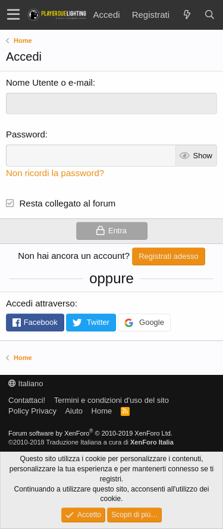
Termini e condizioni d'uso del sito (111, 400)
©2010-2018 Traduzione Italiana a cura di (91, 442)
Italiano (25, 383)
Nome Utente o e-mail (49, 82)
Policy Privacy (32, 410)
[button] (13, 15)
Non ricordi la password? (55, 173)
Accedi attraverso (40, 303)
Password (25, 134)
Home (102, 410)
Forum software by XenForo (90, 433)
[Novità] (186, 15)
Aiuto (74, 410)
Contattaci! (26, 400)
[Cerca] (209, 15)
